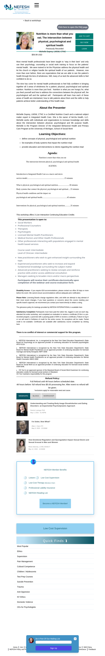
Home (15, 647)
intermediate (37, 250)
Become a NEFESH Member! (55, 503)
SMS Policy (87, 647)
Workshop (48, 396)
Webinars (23, 396)
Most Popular (22, 546)
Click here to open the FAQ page (73, 27)
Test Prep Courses (25, 577)
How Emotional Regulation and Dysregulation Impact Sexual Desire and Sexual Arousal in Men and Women (59, 441)
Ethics (19, 551)
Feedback (92, 649)
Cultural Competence (26, 566)
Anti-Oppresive (23, 592)
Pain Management (25, 561)
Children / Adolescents (26, 571)
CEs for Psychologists (26, 607)
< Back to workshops (32, 20)
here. (18, 324)
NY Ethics (21, 597)
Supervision (22, 556)
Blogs (36, 396)
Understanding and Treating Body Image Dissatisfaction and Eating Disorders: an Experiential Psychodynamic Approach (58, 404)
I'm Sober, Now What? (41, 422)
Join (21, 647)
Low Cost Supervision (55, 528)
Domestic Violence (25, 602)
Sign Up (53, 648)
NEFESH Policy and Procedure (21, 649)
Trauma (20, 587)
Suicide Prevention (25, 582)
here (80, 307)
